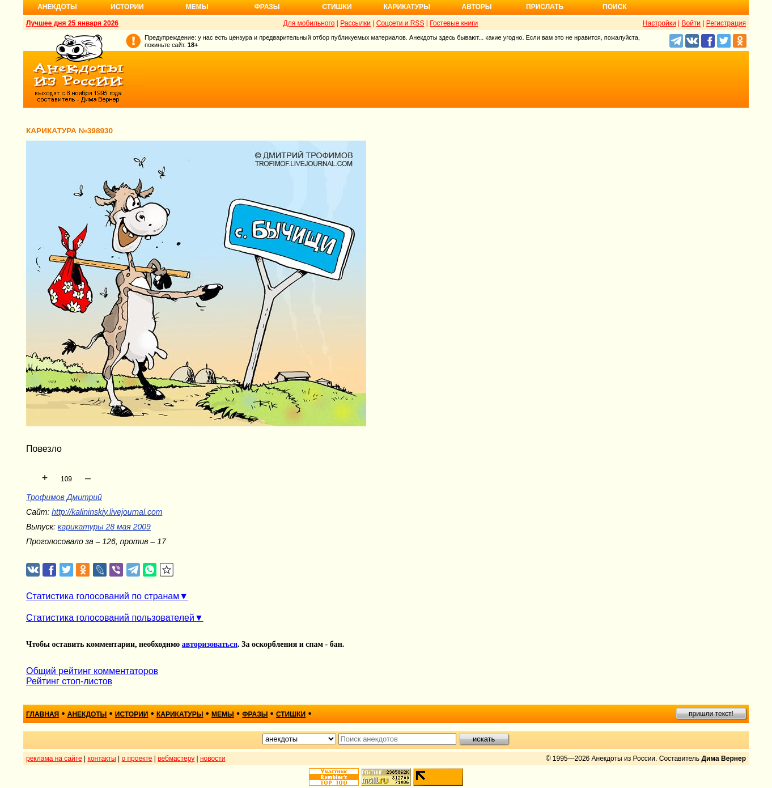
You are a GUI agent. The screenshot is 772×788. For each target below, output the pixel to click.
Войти (691, 23)
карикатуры (179, 714)
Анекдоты (57, 7)
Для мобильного (309, 23)
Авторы (477, 7)
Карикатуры (406, 7)
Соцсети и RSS (400, 23)
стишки (291, 714)
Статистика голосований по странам (102, 596)
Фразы (266, 7)
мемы (222, 714)
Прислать (544, 7)
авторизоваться (209, 644)
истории (132, 714)
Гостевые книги (454, 23)
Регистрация (726, 23)
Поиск (615, 7)
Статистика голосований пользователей (110, 617)
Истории (127, 7)
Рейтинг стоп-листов (69, 681)
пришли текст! (711, 714)
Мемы (197, 7)
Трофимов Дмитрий (64, 497)
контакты (102, 758)
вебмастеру (176, 758)
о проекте (137, 758)
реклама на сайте (54, 758)
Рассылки (355, 23)
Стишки (336, 7)
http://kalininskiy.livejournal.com (107, 511)
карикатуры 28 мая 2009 (104, 526)
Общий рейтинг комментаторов (92, 671)
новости (212, 758)
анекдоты (87, 714)
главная (42, 714)
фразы (255, 714)
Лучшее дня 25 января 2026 (72, 23)
